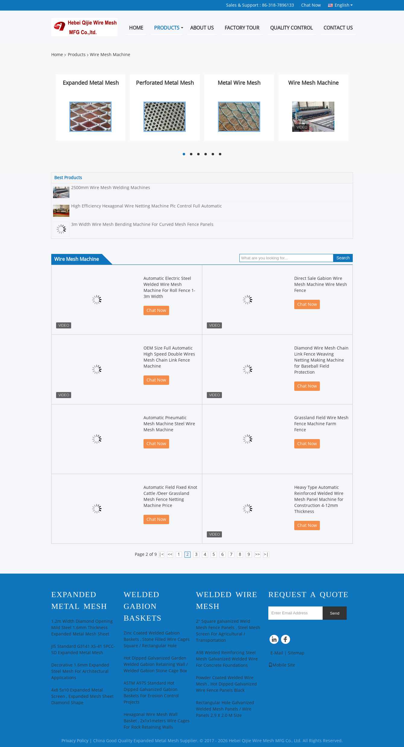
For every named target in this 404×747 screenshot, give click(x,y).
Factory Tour (242, 28)
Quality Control (291, 28)
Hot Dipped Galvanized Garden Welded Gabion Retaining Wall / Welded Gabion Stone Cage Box (156, 664)
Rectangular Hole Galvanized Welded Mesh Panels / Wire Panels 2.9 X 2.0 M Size (225, 709)
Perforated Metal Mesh (165, 83)
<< (170, 554)
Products (166, 28)
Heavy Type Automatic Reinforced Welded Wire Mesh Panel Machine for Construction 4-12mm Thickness (318, 499)
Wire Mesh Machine (313, 83)
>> (257, 554)
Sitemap (296, 653)
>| (266, 554)
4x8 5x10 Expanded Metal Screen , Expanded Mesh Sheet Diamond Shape (82, 696)
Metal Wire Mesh (239, 83)
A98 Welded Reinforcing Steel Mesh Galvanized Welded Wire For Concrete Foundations (227, 659)
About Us (202, 28)
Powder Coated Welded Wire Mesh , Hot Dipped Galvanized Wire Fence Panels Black (226, 684)
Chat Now (311, 5)
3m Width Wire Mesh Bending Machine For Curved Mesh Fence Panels (142, 224)
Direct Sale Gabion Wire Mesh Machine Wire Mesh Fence (320, 284)
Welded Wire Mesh (226, 600)
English (344, 5)
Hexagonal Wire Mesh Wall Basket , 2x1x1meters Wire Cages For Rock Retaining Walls (157, 721)
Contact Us (338, 28)
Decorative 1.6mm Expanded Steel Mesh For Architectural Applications (80, 671)
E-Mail (276, 653)
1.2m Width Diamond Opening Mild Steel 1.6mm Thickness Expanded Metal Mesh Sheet (82, 628)
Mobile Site (281, 665)
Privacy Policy (75, 740)
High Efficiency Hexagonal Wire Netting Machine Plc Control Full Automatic (146, 206)
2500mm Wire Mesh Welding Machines (110, 187)
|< (161, 554)
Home (136, 28)
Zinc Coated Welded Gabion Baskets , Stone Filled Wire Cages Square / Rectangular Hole (157, 639)
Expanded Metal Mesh (91, 83)
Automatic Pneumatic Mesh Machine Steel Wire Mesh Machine (169, 423)
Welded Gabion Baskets (143, 606)
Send (334, 613)
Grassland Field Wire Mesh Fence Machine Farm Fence (321, 423)
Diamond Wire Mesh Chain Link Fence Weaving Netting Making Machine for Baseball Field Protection (321, 360)
